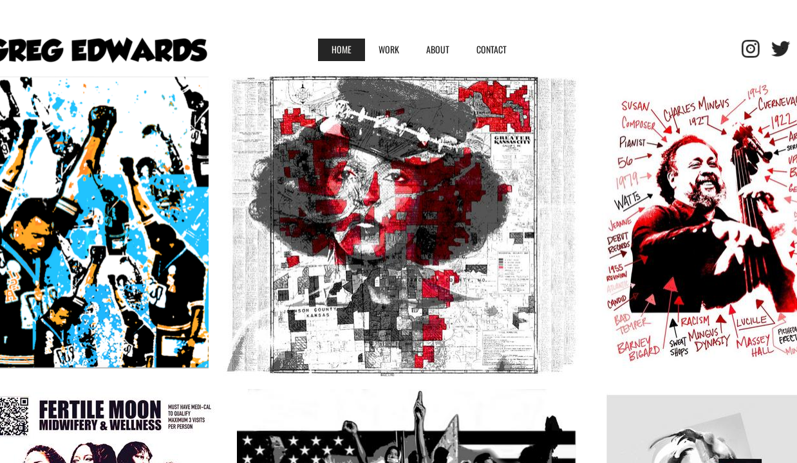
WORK (389, 49)
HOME (342, 49)
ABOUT (437, 49)
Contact (491, 49)
